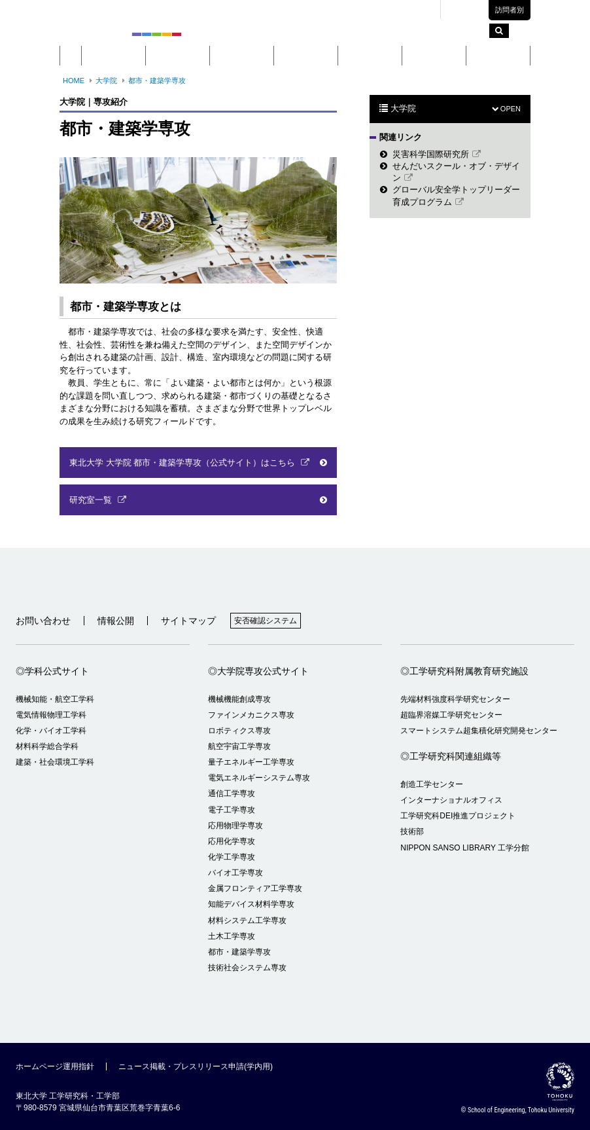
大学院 (242, 55)
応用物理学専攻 (235, 825)
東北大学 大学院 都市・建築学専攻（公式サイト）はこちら (183, 462)
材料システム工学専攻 (247, 920)
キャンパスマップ (340, 10)
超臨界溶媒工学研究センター (451, 715)
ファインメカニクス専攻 (251, 715)
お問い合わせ (43, 620)
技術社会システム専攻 (247, 967)
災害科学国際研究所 (430, 154)
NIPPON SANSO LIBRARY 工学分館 (464, 847)
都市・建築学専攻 (157, 80)
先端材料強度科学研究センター (455, 699)
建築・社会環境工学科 (55, 762)
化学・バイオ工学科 (51, 730)
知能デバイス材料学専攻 (251, 904)
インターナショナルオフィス (451, 800)
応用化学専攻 (231, 841)
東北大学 (282, 10)
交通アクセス (406, 10)
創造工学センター (431, 784)
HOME (73, 80)
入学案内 (434, 55)
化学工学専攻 (231, 857)
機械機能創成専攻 (239, 699)
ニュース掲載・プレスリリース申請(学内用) (195, 1066)
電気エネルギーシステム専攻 (259, 777)
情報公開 (115, 620)
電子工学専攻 (231, 809)
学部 (178, 55)
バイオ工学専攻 (235, 872)
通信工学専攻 (231, 793)
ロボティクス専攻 (239, 730)
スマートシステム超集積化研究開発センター (478, 730)
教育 (306, 55)
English (469, 10)
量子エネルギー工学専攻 (251, 762)
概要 (114, 55)
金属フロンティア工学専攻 (255, 888)
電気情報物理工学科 (51, 715)
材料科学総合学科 (47, 746)
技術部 (412, 831)
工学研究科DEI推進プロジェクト (457, 815)
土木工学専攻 (231, 936)
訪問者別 (509, 10)
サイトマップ (188, 620)
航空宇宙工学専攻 (239, 746)
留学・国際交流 (498, 55)
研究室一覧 (91, 500)
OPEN (506, 109)
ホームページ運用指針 (55, 1066)
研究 (370, 55)
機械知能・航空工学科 (55, 699)
